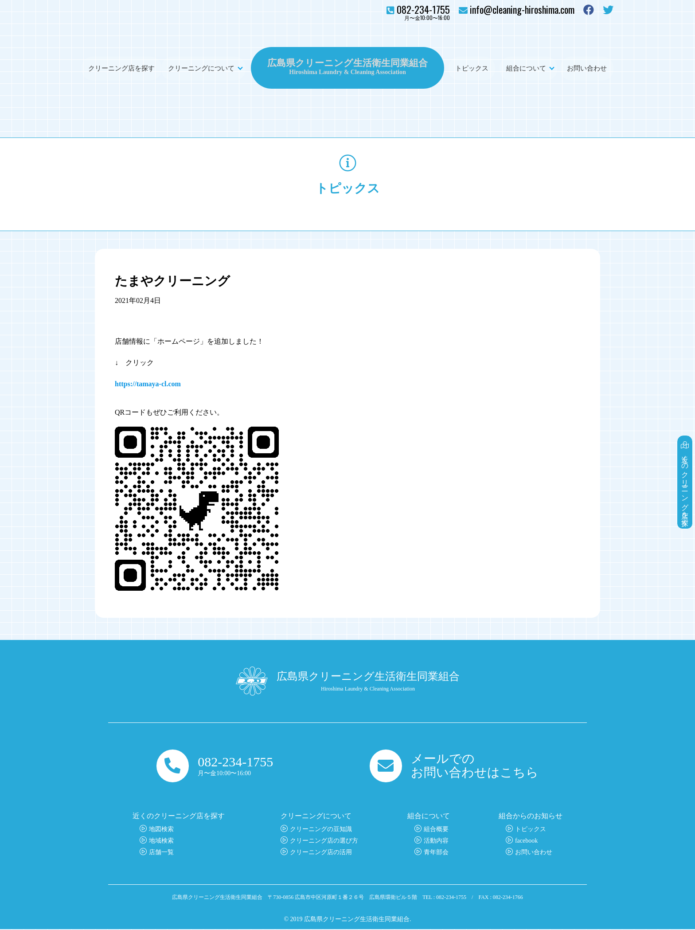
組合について (526, 67)
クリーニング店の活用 (321, 853)
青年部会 (436, 853)
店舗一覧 (161, 853)
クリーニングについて (201, 67)
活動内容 (436, 841)
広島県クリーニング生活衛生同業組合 (347, 62)
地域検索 (161, 841)
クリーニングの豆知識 (321, 830)
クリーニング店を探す (121, 67)
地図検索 (161, 830)
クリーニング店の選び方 (324, 841)
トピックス (471, 67)
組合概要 (436, 830)
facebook (526, 841)
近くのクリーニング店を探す (685, 477)
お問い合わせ (587, 67)
